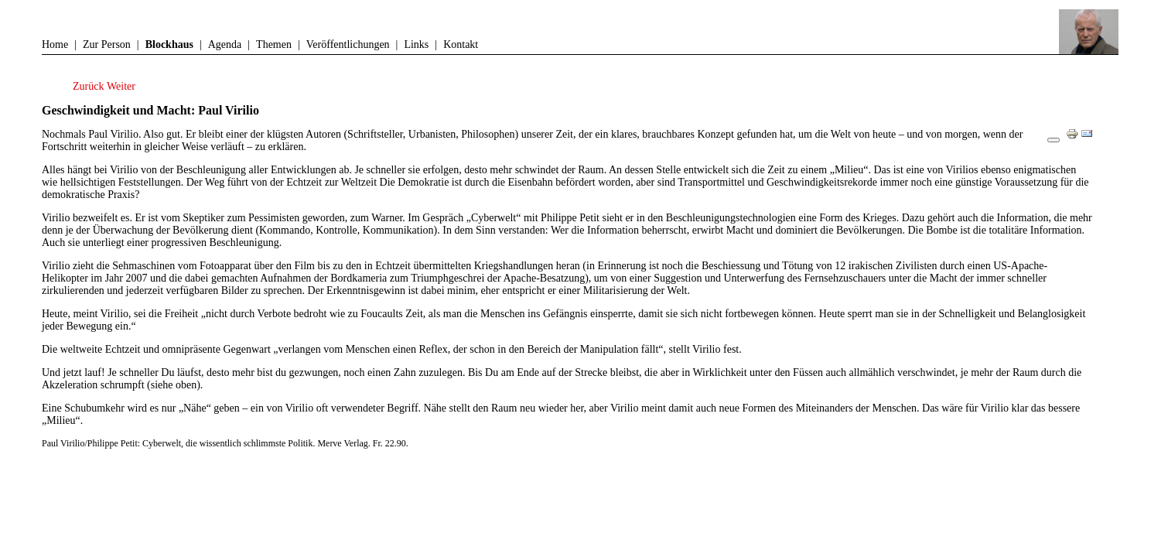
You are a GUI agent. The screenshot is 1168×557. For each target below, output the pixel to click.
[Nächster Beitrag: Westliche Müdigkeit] (121, 86)
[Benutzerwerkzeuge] (1053, 140)
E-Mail (1091, 140)
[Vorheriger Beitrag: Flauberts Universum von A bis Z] (90, 86)
